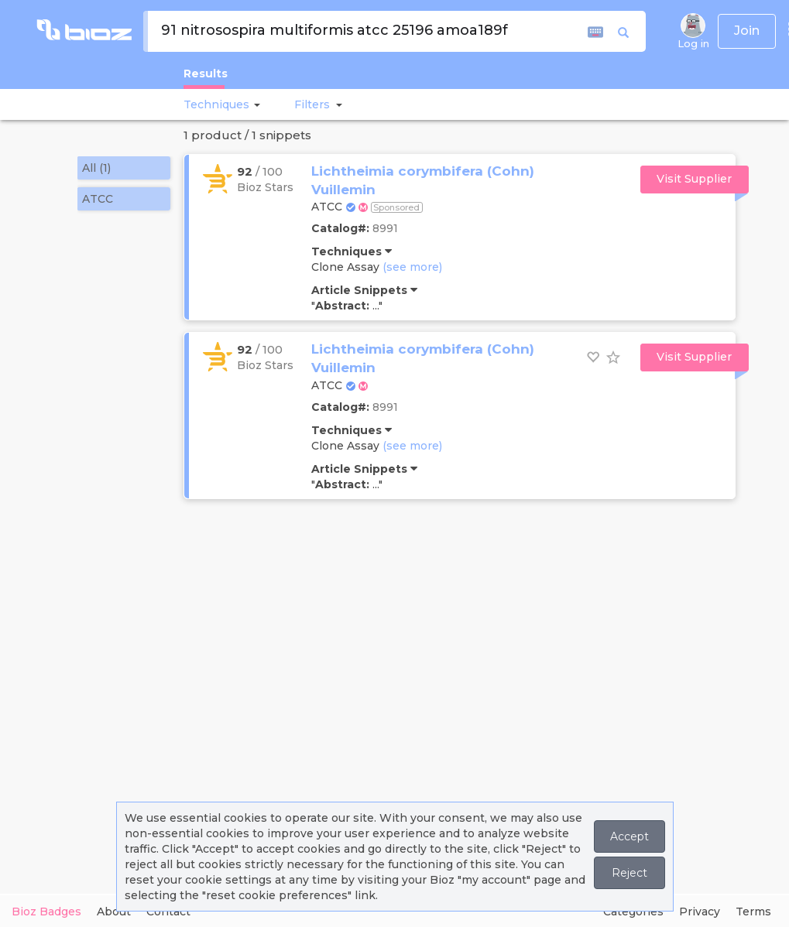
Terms (753, 911)
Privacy (699, 911)
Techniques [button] (216, 104)
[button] (254, 104)
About (114, 911)
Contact (168, 911)
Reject (629, 873)
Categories (633, 911)
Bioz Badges (46, 911)
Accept (629, 836)
